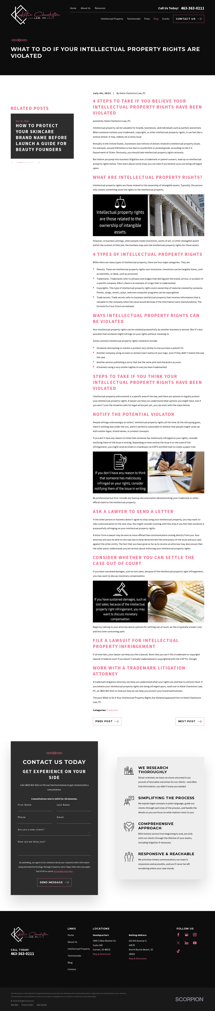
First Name (20, 805)
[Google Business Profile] (186, 934)
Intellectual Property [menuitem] (112, 18)
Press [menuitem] (147, 18)
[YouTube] (194, 943)
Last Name (59, 805)
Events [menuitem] (165, 18)
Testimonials (74, 955)
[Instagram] (194, 934)
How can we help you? (28, 841)
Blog (70, 962)
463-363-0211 (192, 8)
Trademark (112, 710)
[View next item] (38, 162)
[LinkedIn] (186, 943)
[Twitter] (178, 943)
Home (73, 8)
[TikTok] (178, 951)
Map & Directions (102, 953)
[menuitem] (14, 1005)
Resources (100, 8)
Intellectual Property (79, 948)
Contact (72, 969)
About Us (85, 8)
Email (56, 817)
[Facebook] (178, 934)
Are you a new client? (27, 829)
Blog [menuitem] (156, 18)
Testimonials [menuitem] (133, 18)
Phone (18, 817)
